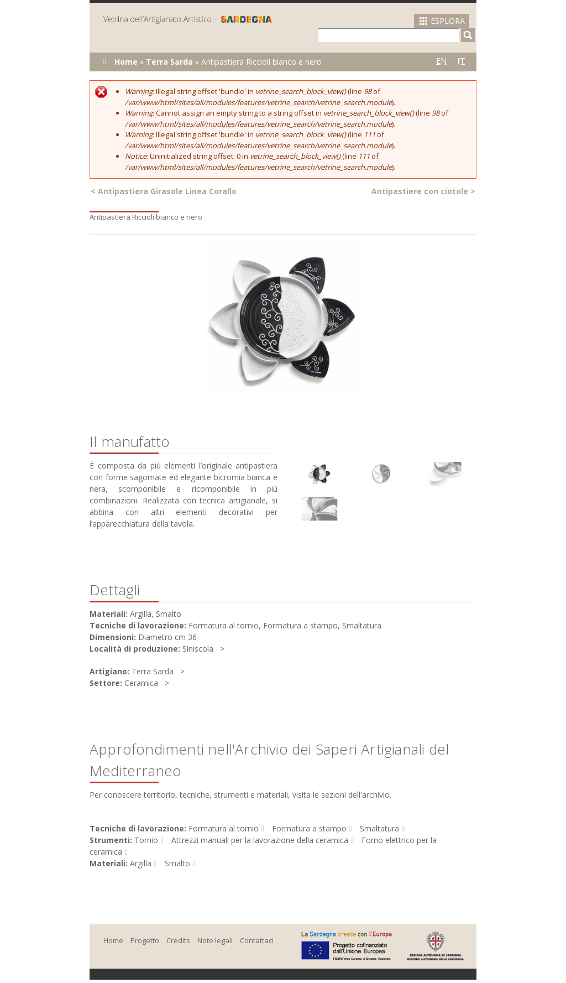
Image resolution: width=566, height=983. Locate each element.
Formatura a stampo (309, 828)
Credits (178, 940)
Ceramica (141, 683)
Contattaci (257, 940)
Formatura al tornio (223, 828)
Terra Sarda (169, 61)
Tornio (146, 840)
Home (126, 61)
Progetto (144, 940)
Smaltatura (379, 828)
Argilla (140, 863)
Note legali (215, 940)
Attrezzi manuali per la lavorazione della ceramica (259, 840)
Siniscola (197, 648)
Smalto (177, 863)
